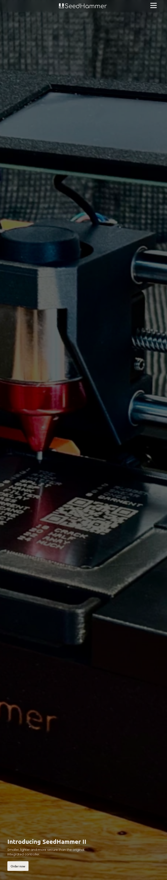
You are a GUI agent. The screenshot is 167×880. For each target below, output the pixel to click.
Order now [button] (18, 866)
